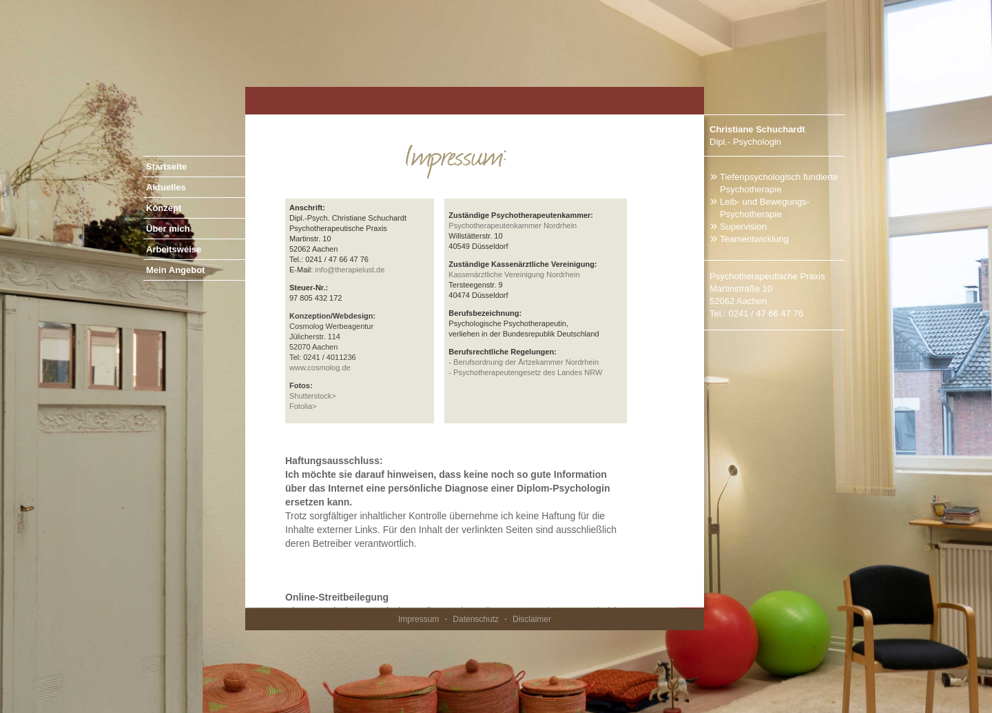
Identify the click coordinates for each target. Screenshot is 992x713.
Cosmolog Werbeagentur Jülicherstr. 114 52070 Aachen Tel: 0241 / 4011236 (332, 336)
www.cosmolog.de (320, 367)
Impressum (418, 619)
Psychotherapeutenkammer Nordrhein (512, 225)
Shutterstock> (312, 396)
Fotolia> (302, 406)
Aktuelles (166, 187)
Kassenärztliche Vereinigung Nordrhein (513, 274)
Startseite (166, 166)
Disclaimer (532, 619)
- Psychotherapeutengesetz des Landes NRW (525, 372)
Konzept (163, 208)
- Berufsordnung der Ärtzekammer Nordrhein (523, 362)
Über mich (168, 228)
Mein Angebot (175, 270)
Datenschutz (476, 619)
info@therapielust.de (349, 269)
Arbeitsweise (173, 249)
